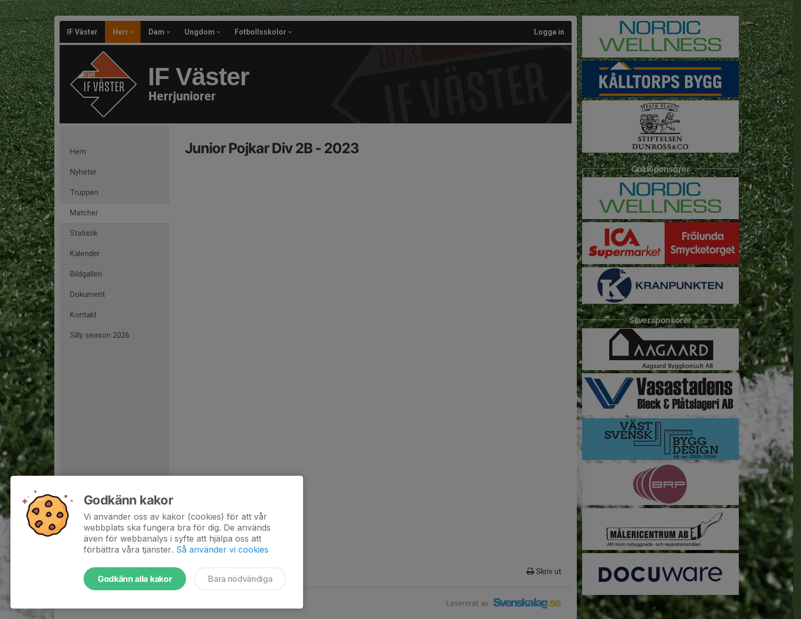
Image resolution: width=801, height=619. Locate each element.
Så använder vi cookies (222, 549)
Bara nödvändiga (240, 579)
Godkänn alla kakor (135, 579)
